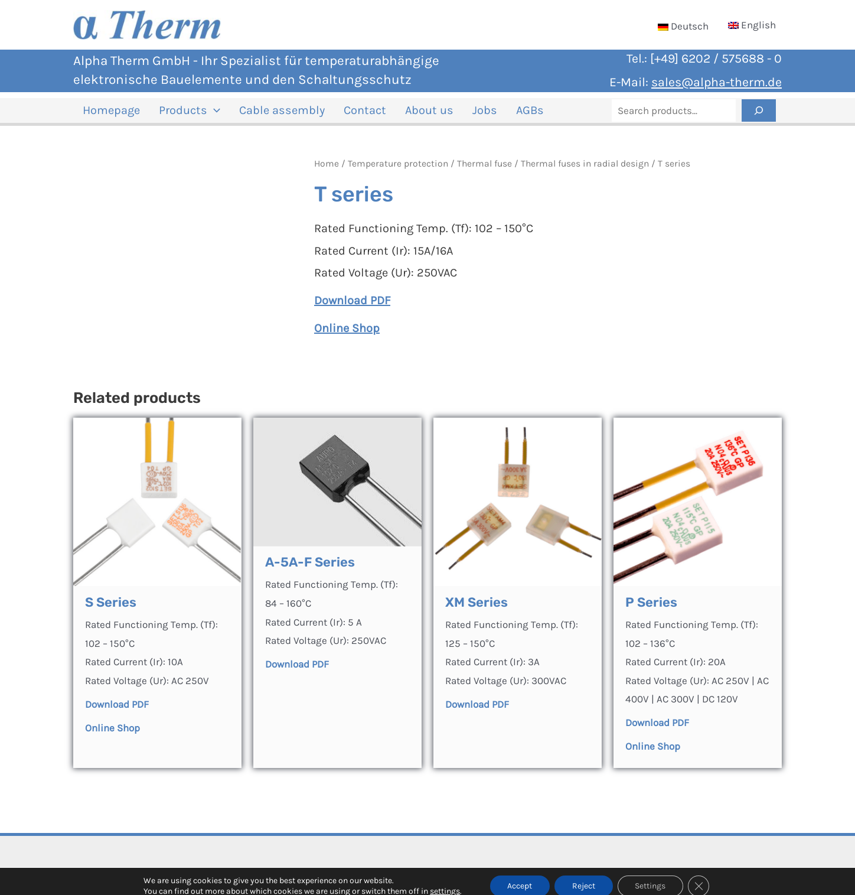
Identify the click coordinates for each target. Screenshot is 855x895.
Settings (650, 876)
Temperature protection (398, 170)
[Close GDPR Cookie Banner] (699, 876)
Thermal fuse (484, 170)
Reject (583, 876)
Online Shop (652, 753)
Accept (519, 876)
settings (444, 882)
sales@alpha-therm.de (716, 81)
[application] (206, 114)
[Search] (759, 114)
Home (326, 170)
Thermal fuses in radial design (585, 170)
